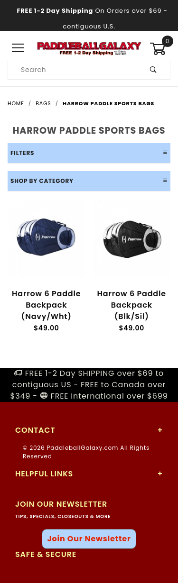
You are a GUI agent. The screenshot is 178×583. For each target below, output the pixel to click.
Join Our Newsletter (89, 538)
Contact (35, 430)
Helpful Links (44, 473)
